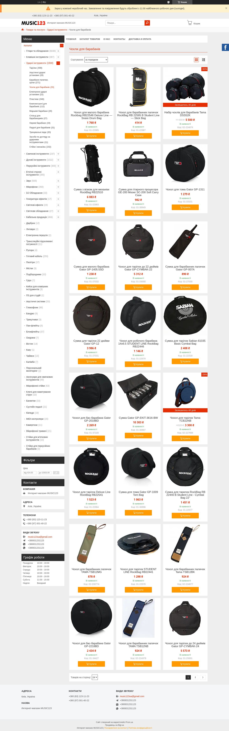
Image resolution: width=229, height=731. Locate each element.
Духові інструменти (36, 160)
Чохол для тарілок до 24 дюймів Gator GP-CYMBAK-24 (185, 645)
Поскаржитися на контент (115, 728)
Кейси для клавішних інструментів (37, 288)
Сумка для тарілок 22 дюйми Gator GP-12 (91, 342)
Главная (71, 39)
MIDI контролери (34, 419)
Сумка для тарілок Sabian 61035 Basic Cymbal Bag (185, 342)
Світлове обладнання (37, 211)
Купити (93, 136)
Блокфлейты (32, 331)
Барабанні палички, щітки (38, 81)
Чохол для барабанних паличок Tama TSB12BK (185, 571)
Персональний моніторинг (33, 369)
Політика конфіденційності (140, 728)
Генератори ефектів (36, 199)
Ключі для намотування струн (38, 393)
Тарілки (33, 68)
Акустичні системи (35, 301)
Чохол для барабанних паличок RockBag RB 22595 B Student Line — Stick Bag (138, 115)
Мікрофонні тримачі (36, 431)
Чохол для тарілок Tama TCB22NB (185, 419)
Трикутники (32, 319)
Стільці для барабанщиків (36, 117)
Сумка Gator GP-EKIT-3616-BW (138, 418)
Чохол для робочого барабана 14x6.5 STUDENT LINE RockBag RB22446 (138, 343)
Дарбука (30, 223)
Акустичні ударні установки (37, 73)
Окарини (30, 337)
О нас (107, 39)
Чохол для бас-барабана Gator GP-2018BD (91, 419)
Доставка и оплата (140, 39)
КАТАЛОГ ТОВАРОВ (90, 39)
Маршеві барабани (38, 111)
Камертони (31, 425)
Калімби (30, 362)
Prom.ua (129, 722)
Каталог (28, 45)
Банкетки (31, 400)
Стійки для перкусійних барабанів (38, 447)
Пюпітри (30, 262)
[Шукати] (147, 23)
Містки (29, 268)
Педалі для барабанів (39, 127)
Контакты (119, 39)
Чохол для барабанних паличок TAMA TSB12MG (91, 571)
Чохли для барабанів (39, 87)
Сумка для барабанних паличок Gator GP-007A (185, 268)
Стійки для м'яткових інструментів (37, 438)
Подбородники (33, 274)
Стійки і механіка (37, 147)
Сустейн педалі (34, 407)
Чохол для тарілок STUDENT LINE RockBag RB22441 (138, 571)
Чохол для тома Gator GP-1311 (185, 189)
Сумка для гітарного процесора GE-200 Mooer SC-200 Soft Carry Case (138, 192)
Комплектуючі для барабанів (38, 105)
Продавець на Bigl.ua (114, 725)
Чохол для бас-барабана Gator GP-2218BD (91, 645)
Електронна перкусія (37, 235)
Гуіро (28, 280)
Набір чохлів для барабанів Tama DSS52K (185, 114)
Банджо (30, 313)
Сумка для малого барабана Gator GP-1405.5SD (91, 268)
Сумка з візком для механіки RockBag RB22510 (91, 191)
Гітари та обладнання (37, 51)
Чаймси (30, 356)
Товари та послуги (35, 29)
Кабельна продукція (36, 217)
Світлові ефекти (34, 205)
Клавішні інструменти (37, 57)
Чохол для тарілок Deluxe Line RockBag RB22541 (91, 493)
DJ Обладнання (34, 193)
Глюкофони (32, 307)
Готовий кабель (34, 256)
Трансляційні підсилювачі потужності (39, 242)
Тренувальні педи (37, 132)
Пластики (33, 99)
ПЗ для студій (33, 295)
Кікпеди (30, 413)
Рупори (30, 250)
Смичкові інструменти (37, 153)
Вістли (29, 344)
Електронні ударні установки (38, 93)
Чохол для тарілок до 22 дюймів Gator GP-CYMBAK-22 (138, 268)
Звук (28, 181)
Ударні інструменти (57, 29)
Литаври (30, 229)
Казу (28, 350)
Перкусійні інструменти (38, 166)
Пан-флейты (32, 325)
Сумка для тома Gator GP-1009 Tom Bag (138, 493)
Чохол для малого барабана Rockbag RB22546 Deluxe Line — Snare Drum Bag (91, 115)
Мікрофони (32, 187)
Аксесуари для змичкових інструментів (39, 378)
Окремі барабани (37, 123)
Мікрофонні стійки (35, 386)
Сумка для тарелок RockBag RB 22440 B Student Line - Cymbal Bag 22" (185, 495)
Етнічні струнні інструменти (33, 173)
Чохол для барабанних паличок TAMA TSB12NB (138, 645)
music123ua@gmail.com (40, 537)
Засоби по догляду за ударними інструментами (39, 139)
